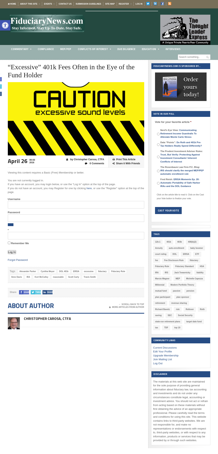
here (89, 188)
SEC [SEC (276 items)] (195, 309)
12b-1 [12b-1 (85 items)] (157, 242)
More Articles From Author (126, 307)
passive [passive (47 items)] (176, 291)
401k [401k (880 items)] (168, 242)
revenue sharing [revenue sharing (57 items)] (163, 303)
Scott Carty (73, 277)
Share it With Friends (126, 163)
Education (150, 49)
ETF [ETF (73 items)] (197, 254)
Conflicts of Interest (94, 49)
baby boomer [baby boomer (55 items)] (196, 248)
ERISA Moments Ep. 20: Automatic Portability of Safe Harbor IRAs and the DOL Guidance (180, 182)
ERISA (76, 271)
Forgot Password (17, 259)
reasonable (58, 277)
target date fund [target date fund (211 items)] (162, 321)
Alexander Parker (27, 271)
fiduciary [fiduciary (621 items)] (194, 260)
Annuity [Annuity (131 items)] (159, 248)
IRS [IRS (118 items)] (166, 272)
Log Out (157, 357)
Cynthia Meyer (47, 271)
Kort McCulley (41, 277)
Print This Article (124, 159)
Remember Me (18, 243)
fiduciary (101, 271)
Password (14, 212)
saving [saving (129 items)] (183, 309)
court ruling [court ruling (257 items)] (160, 254)
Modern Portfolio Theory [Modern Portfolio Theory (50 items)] (182, 285)
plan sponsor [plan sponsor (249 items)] (182, 297)
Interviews (173, 49)
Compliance (46, 49)
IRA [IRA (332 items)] (157, 272)
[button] (5, 25)
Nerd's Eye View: (178, 133)
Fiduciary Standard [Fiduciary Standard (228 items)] (184, 266)
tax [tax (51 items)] (177, 321)
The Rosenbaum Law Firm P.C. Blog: (181, 170)
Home (12, 4)
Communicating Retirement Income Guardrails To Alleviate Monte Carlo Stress (178, 133)
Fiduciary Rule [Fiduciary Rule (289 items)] (162, 266)
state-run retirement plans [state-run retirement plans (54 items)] (188, 315)
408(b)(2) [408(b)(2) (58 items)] (192, 242)
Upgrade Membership (165, 349)
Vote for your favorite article (173, 121)
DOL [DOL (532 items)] (174, 254)
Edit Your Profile (162, 345)
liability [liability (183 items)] (199, 272)
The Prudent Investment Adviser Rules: (181, 156)
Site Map (110, 4)
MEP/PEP (65, 49)
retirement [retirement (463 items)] (200, 297)
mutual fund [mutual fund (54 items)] (161, 291)
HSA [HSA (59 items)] (201, 266)
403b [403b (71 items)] (179, 242)
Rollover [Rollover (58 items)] (159, 309)
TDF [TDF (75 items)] (187, 321)
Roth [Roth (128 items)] (171, 309)
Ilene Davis (16, 277)
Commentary (21, 49)
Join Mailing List (162, 353)
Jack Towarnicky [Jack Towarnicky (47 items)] (182, 272)
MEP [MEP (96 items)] (177, 279)
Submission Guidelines (88, 4)
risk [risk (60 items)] (199, 303)
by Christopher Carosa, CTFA (85, 159)
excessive (88, 271)
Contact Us (65, 4)
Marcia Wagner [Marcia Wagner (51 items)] (162, 279)
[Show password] (10, 224)
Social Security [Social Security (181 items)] (162, 315)
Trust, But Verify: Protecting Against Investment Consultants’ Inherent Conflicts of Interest (180, 158)
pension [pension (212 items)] (190, 291)
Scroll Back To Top (131, 304)
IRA (28, 277)
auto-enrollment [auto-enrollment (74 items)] (176, 248)
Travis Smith (89, 277)
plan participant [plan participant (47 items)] (162, 297)
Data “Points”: (181, 144)
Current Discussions (164, 341)
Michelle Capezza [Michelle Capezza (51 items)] (194, 279)
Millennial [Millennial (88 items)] (159, 285)
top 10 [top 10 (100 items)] (198, 321)
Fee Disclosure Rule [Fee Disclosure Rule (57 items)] (174, 260)
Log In (139, 4)
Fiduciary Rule (117, 271)
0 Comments (94, 163)
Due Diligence (126, 49)
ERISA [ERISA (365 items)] (186, 254)
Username (14, 199)
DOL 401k (63, 271)
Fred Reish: (180, 182)
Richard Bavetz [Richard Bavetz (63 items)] (184, 303)
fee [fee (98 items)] (156, 260)
